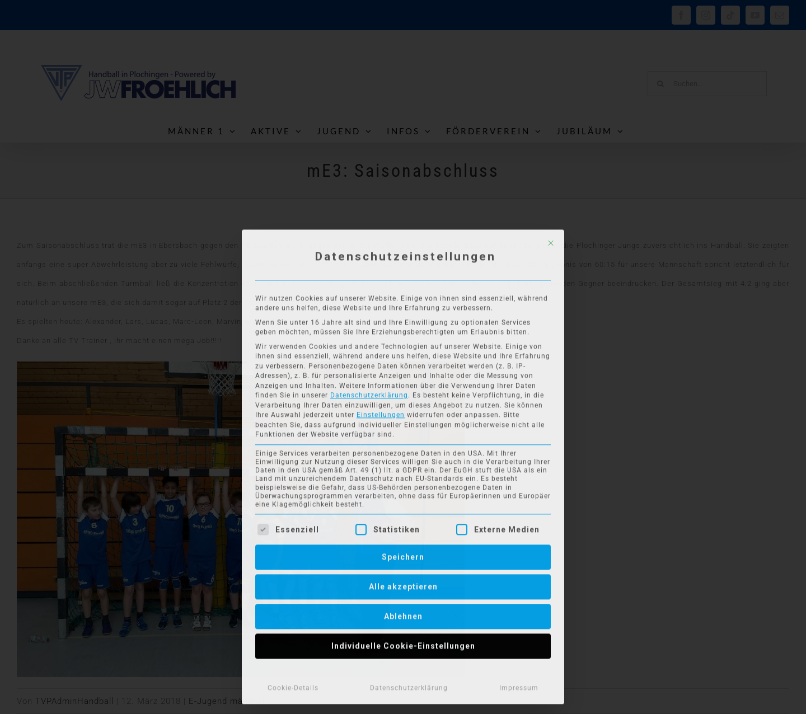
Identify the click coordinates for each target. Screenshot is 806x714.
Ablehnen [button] (403, 613)
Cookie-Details (293, 685)
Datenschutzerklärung (369, 393)
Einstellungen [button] (381, 412)
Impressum (518, 685)
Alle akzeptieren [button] (403, 584)
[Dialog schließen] (551, 241)
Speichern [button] (403, 554)
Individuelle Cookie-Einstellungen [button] (403, 643)
